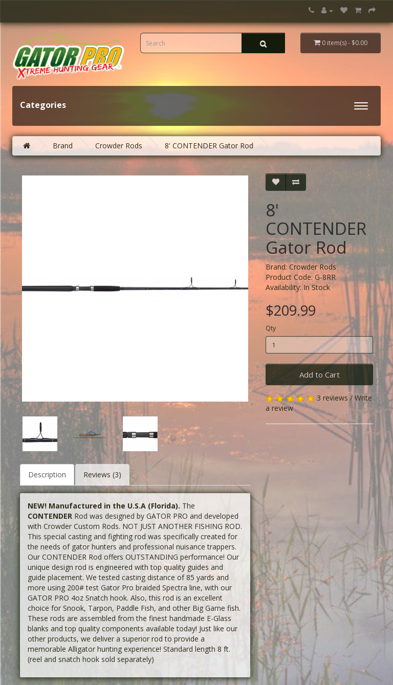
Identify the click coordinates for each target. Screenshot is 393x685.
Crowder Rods (118, 145)
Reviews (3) (102, 474)
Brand (63, 145)
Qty (271, 328)
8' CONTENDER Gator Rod (209, 145)
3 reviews (332, 398)
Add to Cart (319, 374)
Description (47, 474)
